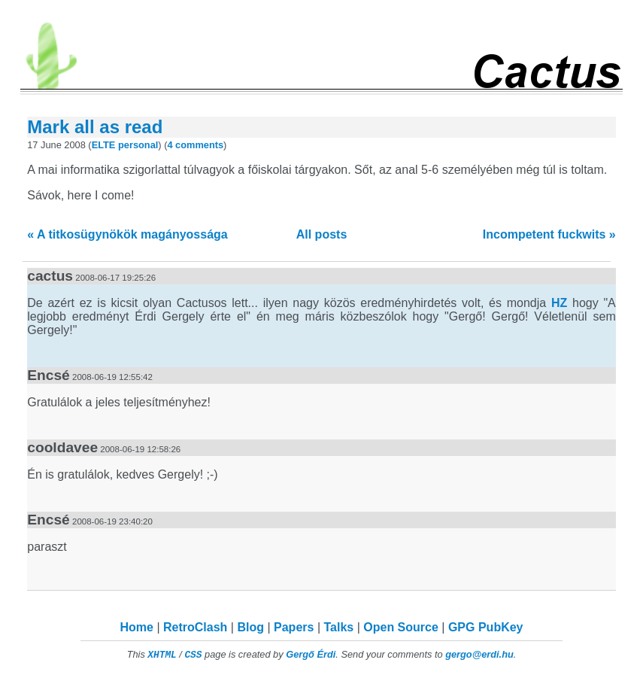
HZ (559, 302)
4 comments (195, 144)
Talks (338, 627)
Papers (294, 627)
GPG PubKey (485, 627)
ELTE (104, 144)
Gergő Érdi (310, 654)
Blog (250, 627)
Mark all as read (94, 127)
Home (136, 627)
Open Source (400, 627)
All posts (321, 234)
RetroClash (195, 627)
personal (138, 144)
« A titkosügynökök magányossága (127, 234)
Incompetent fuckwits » (549, 234)
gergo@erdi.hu (479, 654)
